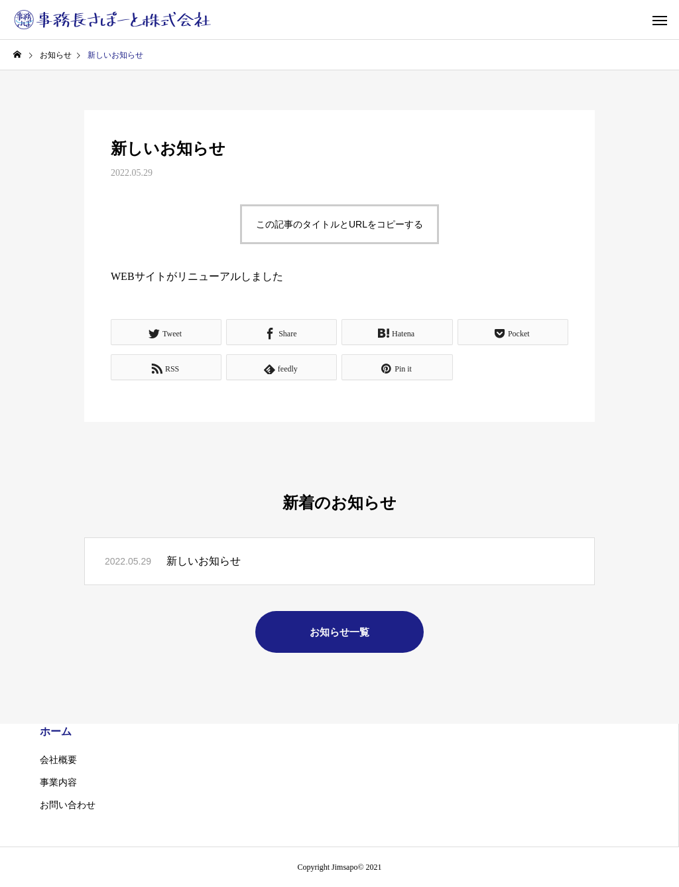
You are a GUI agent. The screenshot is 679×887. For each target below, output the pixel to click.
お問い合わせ (67, 805)
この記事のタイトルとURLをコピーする (339, 224)
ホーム (56, 731)
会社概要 (58, 760)
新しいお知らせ (203, 561)
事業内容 (58, 782)
